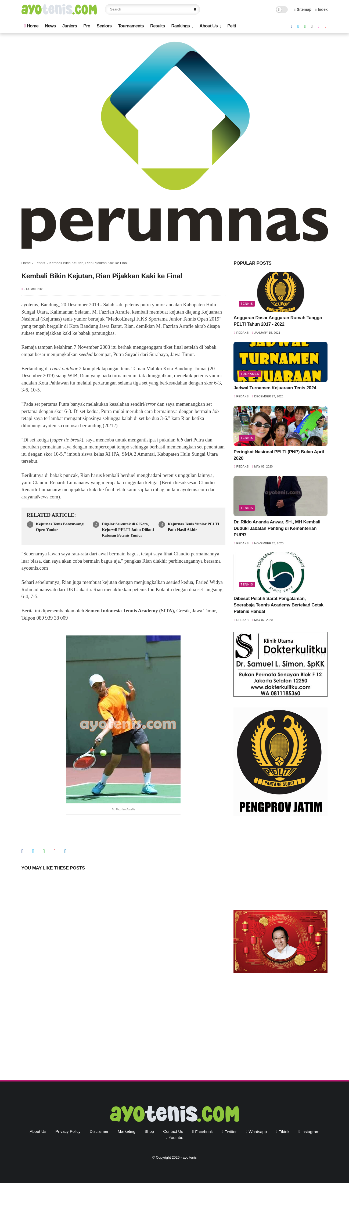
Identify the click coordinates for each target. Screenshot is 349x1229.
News (50, 25)
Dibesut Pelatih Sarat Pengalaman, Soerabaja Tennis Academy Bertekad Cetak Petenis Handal (278, 605)
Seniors (104, 25)
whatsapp (258, 1131)
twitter (231, 1131)
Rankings (180, 25)
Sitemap (303, 9)
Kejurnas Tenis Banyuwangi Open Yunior (60, 527)
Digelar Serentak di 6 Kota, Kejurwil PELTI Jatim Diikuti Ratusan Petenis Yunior (128, 529)
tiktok (284, 1131)
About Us (208, 25)
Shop (149, 1131)
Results (157, 25)
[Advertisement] (280, 864)
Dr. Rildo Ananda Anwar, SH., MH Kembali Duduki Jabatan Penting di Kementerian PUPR (276, 528)
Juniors (69, 25)
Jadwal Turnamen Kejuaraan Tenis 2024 (274, 387)
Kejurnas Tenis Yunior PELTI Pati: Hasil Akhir (193, 527)
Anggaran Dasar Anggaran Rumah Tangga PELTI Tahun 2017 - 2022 (277, 321)
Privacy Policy (67, 1131)
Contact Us (173, 1131)
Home (31, 25)
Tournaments (130, 25)
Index (321, 9)
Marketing (126, 1131)
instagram (310, 1131)
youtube (175, 1137)
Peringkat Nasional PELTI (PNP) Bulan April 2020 (278, 455)
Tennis (40, 263)
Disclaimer (99, 1131)
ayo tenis (190, 1157)
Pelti (231, 25)
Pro (86, 25)
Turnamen (249, 373)
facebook (204, 1131)
